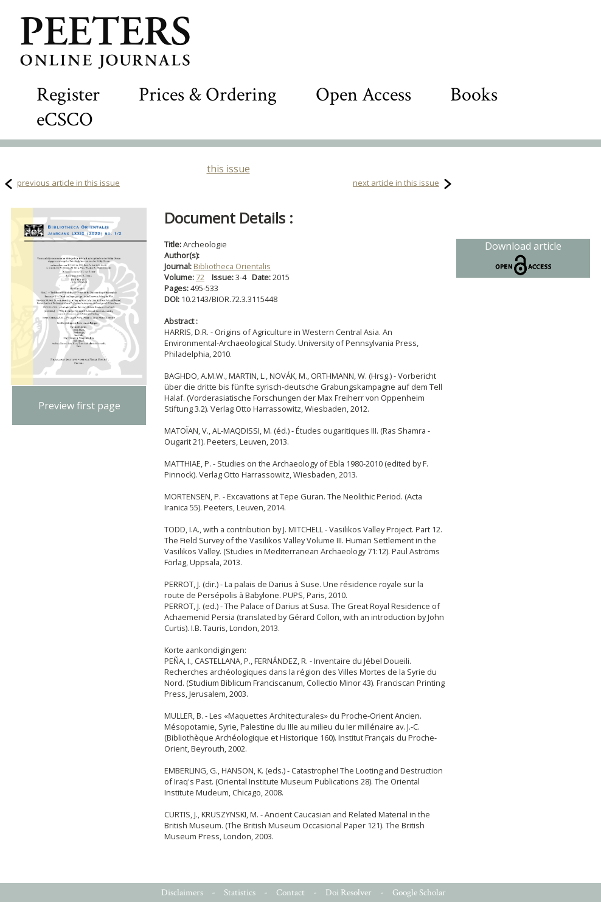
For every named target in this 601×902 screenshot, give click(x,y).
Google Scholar (419, 892)
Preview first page (79, 405)
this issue (228, 168)
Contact (290, 892)
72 (200, 277)
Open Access (363, 94)
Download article (523, 258)
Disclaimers (182, 892)
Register (68, 94)
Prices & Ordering (208, 94)
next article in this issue (396, 182)
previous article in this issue (68, 182)
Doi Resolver (348, 892)
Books (474, 94)
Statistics (239, 892)
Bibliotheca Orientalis (232, 266)
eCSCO (64, 119)
